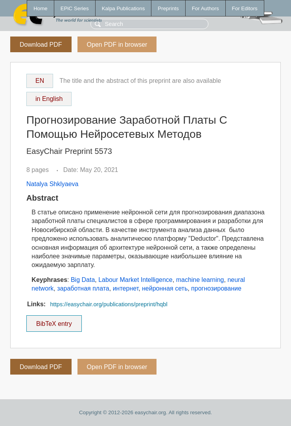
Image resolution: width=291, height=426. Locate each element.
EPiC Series (75, 8)
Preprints (168, 8)
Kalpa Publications (123, 8)
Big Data (83, 279)
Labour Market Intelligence (135, 279)
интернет (125, 288)
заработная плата (83, 288)
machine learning (200, 279)
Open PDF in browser (117, 44)
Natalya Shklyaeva (52, 184)
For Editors (245, 8)
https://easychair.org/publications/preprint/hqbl (108, 304)
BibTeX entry (53, 321)
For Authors (205, 8)
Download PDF (41, 44)
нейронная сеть (165, 288)
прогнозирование (216, 288)
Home (40, 8)
